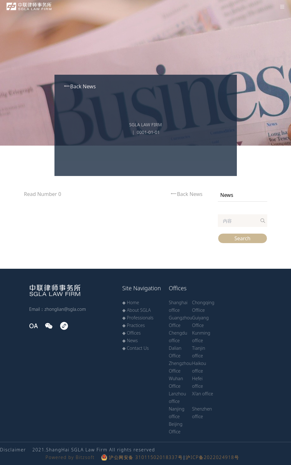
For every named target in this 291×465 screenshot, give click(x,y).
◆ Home (130, 302)
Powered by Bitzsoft (70, 457)
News (226, 195)
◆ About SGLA (136, 310)
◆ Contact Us (135, 348)
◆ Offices (131, 333)
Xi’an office (202, 394)
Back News (79, 86)
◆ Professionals (138, 318)
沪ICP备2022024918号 (212, 457)
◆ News (130, 340)
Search (242, 238)
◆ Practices (133, 325)
